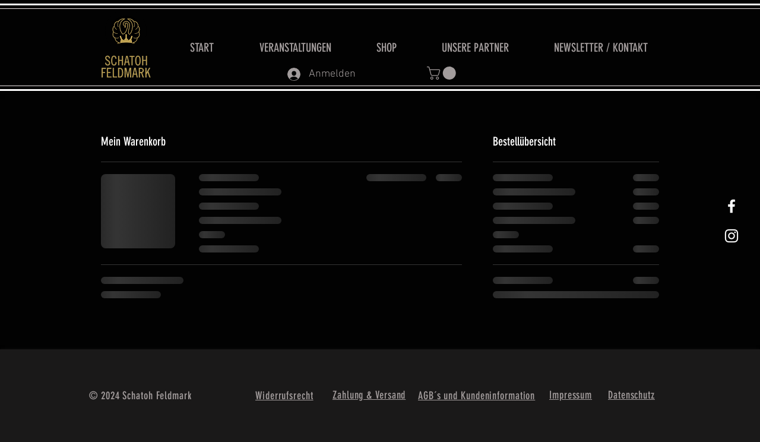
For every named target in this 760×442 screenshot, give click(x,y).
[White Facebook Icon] (731, 206)
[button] (443, 73)
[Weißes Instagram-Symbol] (731, 236)
